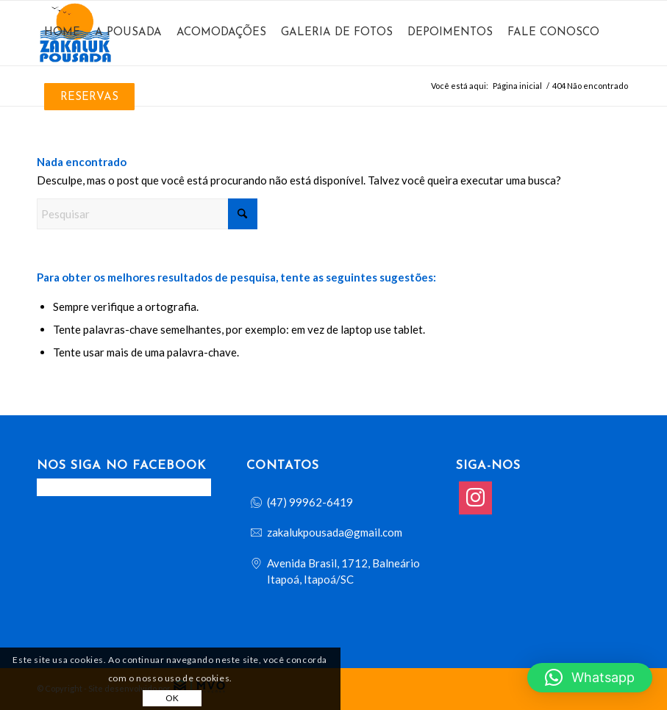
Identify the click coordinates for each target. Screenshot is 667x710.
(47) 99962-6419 (310, 502)
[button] (589, 677)
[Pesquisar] (147, 213)
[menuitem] (62, 33)
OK (172, 697)
